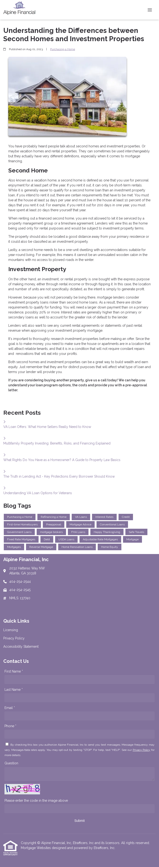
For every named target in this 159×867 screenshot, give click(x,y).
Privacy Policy (141, 750)
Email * (9, 708)
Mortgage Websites (36, 848)
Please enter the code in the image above (36, 800)
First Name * (13, 671)
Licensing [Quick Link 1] (10, 630)
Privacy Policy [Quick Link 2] (14, 638)
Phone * (10, 726)
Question (11, 763)
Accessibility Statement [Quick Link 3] (21, 646)
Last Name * (13, 689)
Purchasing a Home (62, 49)
